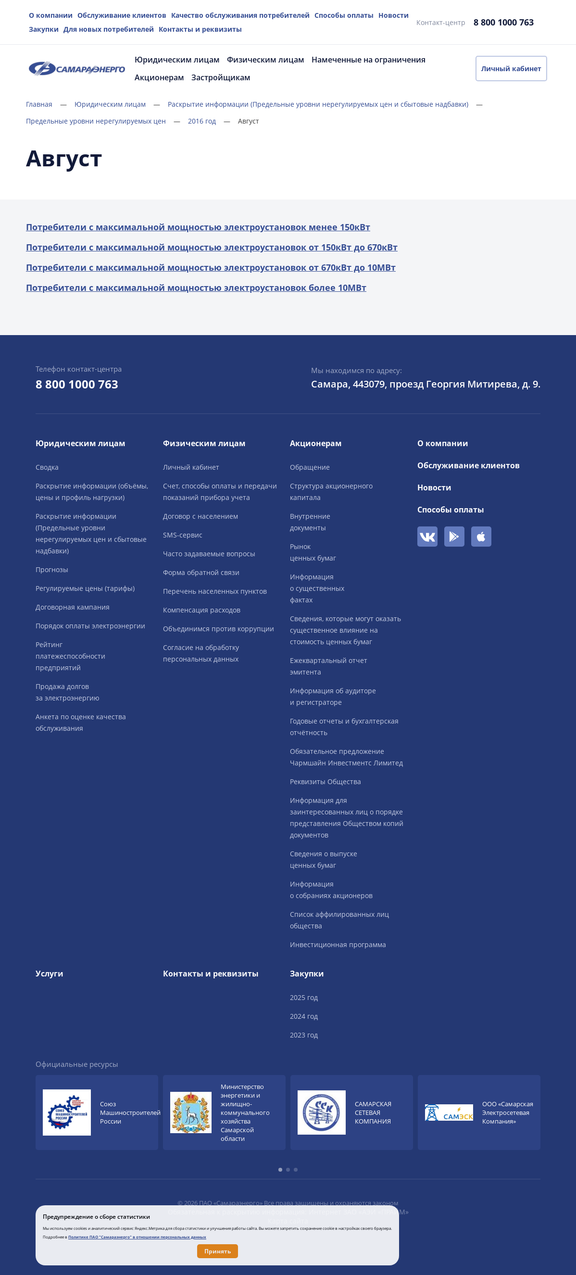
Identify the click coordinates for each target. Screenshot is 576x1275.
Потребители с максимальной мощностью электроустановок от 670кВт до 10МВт (211, 267)
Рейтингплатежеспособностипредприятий (70, 656)
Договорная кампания (73, 607)
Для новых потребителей (108, 29)
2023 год (304, 1034)
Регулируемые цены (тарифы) (85, 588)
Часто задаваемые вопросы (209, 553)
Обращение (310, 467)
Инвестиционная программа (338, 944)
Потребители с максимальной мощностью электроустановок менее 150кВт (198, 227)
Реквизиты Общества (325, 781)
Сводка (47, 467)
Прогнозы (52, 569)
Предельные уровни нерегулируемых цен (103, 120)
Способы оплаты (344, 15)
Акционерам (159, 77)
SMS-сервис (182, 534)
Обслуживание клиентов (121, 15)
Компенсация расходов (201, 609)
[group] (97, 1112)
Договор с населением (200, 516)
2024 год (304, 1016)
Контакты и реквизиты (200, 29)
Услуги (49, 973)
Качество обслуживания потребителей (240, 15)
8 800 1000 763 (504, 22)
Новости (393, 15)
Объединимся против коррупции (218, 628)
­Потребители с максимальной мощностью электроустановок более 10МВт (196, 287)
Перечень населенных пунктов (215, 591)
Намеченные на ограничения (369, 59)
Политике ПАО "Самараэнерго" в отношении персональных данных (137, 1236)
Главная (46, 104)
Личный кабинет (511, 68)
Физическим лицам (265, 59)
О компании (51, 15)
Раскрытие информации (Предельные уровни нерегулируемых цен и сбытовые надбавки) (325, 104)
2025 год (304, 997)
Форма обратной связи (201, 572)
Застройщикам (220, 77)
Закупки (44, 29)
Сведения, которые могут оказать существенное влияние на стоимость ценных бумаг (345, 630)
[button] (280, 1170)
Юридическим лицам (177, 59)
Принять (217, 1251)
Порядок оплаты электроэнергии (90, 625)
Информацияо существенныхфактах (317, 588)
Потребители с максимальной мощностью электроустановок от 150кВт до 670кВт (212, 247)
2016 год (209, 120)
